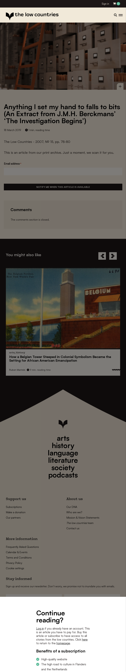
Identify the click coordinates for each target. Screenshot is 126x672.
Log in (40, 628)
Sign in (105, 3)
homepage (63, 643)
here (85, 639)
